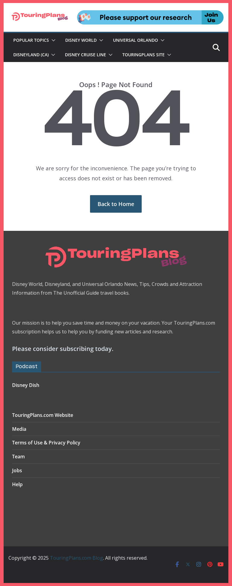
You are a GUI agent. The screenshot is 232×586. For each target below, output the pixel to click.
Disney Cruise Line (85, 54)
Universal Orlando (135, 40)
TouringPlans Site (143, 54)
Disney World (81, 40)
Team (18, 456)
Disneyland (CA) (31, 54)
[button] (52, 40)
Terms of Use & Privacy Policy (46, 442)
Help (17, 484)
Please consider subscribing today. (62, 349)
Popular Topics (31, 40)
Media (19, 429)
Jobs (17, 470)
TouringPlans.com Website (42, 415)
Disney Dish (25, 385)
